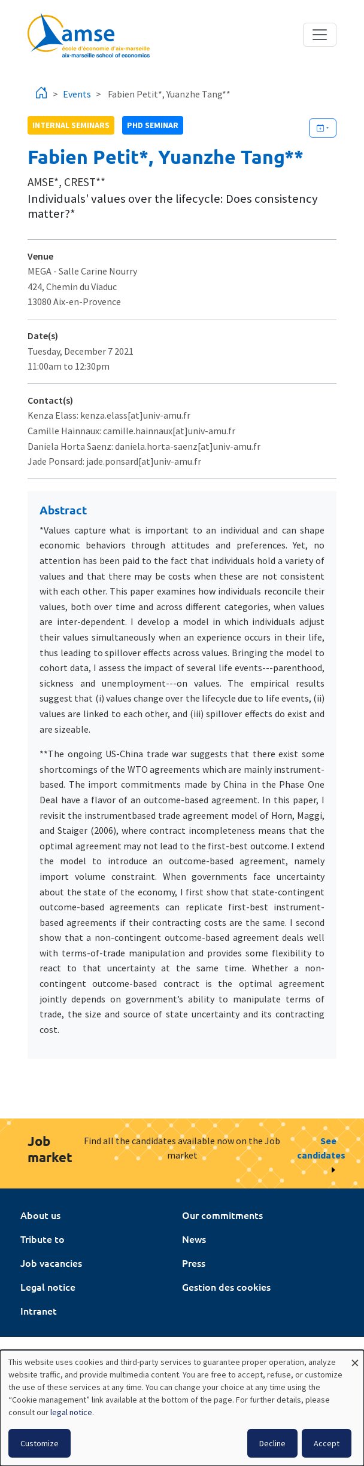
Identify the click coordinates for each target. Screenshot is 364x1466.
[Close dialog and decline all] (355, 1357)
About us (40, 1214)
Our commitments (222, 1214)
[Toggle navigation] (319, 35)
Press (193, 1262)
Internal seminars (71, 125)
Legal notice (47, 1286)
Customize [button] (39, 1443)
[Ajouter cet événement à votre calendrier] (322, 128)
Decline (272, 1443)
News (194, 1238)
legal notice (71, 1412)
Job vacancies (51, 1262)
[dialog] (182, 1408)
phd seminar (152, 125)
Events (77, 94)
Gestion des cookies (226, 1286)
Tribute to (42, 1238)
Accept (326, 1443)
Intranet (38, 1310)
